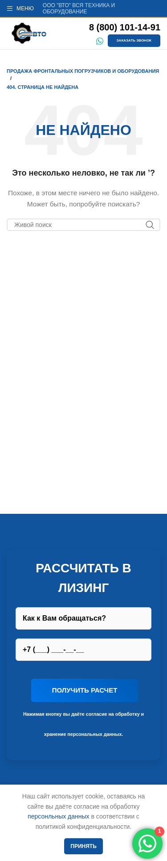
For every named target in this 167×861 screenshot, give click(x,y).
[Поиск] (83, 224)
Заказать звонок (134, 40)
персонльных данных (58, 816)
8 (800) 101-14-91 (124, 27)
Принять (83, 846)
